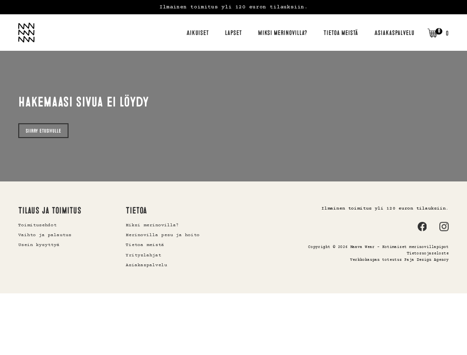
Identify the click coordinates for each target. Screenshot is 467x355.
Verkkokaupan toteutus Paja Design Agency (399, 260)
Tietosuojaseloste (428, 253)
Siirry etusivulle (43, 131)
